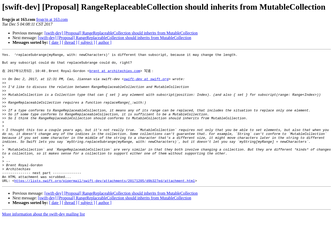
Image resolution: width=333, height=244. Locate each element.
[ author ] (104, 42)
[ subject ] (86, 42)
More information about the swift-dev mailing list (43, 239)
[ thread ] (69, 42)
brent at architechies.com (114, 74)
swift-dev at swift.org (146, 83)
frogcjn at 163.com (52, 19)
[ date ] (55, 42)
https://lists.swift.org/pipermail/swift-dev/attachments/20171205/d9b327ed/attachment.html (104, 206)
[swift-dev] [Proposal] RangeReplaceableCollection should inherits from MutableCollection (121, 33)
